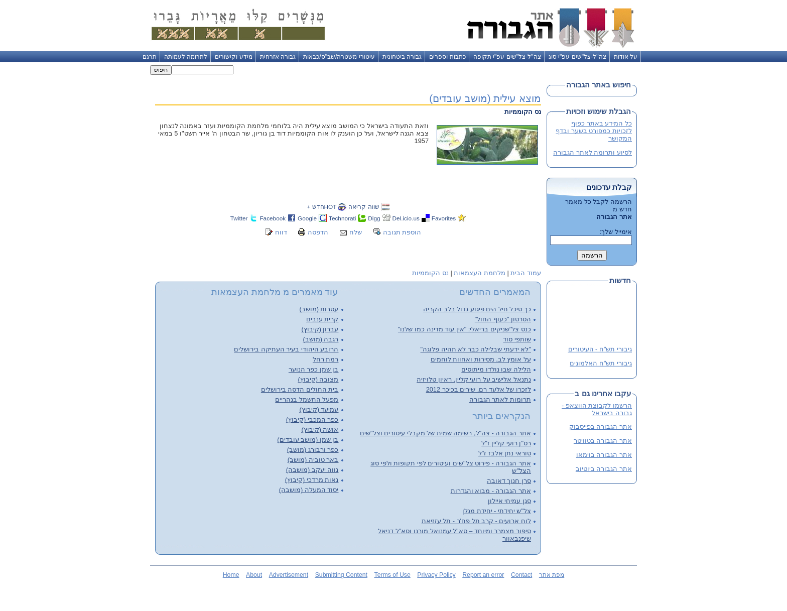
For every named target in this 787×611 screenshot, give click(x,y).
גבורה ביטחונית (402, 56)
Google (307, 218)
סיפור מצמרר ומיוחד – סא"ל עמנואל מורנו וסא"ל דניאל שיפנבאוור (454, 534)
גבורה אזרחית (278, 56)
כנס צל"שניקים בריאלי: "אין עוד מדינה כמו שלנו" (464, 329)
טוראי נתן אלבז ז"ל (504, 453)
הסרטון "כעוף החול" (503, 319)
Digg (374, 218)
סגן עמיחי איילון (509, 501)
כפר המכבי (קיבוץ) (312, 419)
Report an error (483, 574)
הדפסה (318, 232)
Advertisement (288, 574)
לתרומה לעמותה (185, 56)
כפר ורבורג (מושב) (313, 449)
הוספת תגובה (402, 232)
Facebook (272, 218)
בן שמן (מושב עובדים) (307, 439)
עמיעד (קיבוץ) (318, 409)
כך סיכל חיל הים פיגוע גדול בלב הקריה (477, 309)
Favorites (444, 218)
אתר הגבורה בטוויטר (603, 440)
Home (231, 574)
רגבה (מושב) (320, 339)
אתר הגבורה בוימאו (604, 454)
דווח (281, 232)
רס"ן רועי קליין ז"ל (506, 443)
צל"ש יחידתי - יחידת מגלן (496, 511)
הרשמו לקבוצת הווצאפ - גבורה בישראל (597, 409)
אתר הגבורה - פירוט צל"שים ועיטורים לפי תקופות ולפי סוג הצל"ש (450, 466)
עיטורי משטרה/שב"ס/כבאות (339, 56)
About (254, 574)
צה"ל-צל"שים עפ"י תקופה (507, 56)
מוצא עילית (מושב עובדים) (485, 98)
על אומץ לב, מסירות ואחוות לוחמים (481, 359)
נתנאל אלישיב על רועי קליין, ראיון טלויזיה (474, 379)
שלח (355, 232)
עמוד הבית (525, 273)
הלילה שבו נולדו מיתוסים (496, 369)
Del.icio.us (406, 218)
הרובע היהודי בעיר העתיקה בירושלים (286, 349)
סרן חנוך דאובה (509, 480)
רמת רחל (326, 359)
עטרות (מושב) (318, 309)
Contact (521, 574)
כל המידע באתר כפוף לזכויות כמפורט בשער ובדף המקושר (594, 130)
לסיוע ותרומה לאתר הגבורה (592, 152)
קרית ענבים (322, 319)
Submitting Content (341, 574)
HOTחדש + (321, 206)
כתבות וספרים (447, 56)
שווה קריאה (363, 206)
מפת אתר (551, 574)
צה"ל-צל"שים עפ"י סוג (577, 56)
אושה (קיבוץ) (319, 429)
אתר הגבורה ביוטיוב (604, 468)
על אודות (625, 56)
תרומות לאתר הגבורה (500, 399)
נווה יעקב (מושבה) (312, 469)
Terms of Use (392, 574)
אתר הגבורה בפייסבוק (600, 426)
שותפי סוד (517, 339)
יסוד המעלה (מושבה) (309, 490)
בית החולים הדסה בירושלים (300, 389)
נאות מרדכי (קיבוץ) (312, 479)
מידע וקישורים (233, 56)
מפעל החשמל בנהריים (306, 399)
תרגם (150, 56)
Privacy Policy (436, 574)
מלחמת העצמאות (479, 273)
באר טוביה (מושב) (313, 459)
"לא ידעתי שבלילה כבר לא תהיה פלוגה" (476, 349)
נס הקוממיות (430, 273)
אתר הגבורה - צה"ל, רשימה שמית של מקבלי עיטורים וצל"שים (445, 433)
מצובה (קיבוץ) (318, 379)
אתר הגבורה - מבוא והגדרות (491, 491)
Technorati (342, 218)
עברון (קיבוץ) (319, 329)
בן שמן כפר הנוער (314, 369)
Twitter (239, 218)
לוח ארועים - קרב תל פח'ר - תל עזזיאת (476, 521)
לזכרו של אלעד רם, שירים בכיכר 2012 (478, 389)
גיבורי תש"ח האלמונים (601, 364)
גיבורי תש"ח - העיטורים (600, 349)
